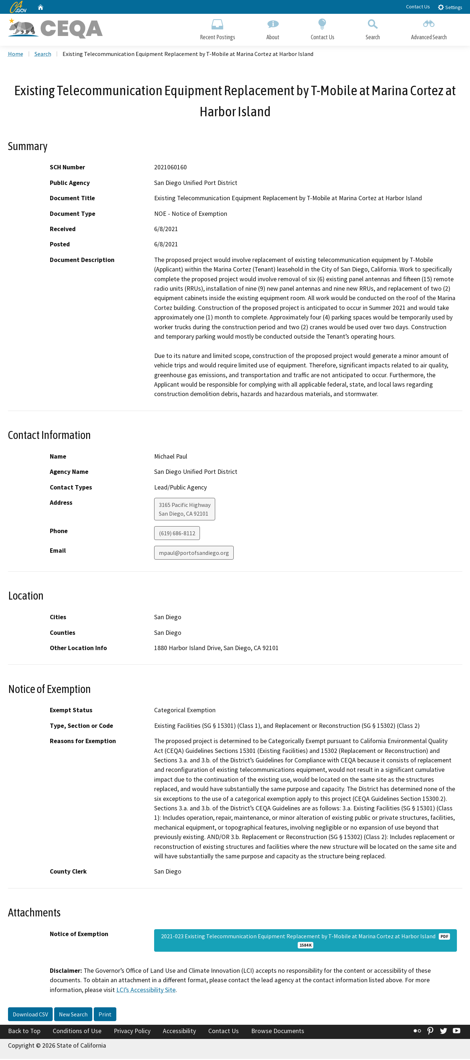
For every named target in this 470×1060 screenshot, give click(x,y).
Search (373, 28)
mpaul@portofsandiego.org (194, 553)
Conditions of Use (77, 1032)
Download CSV (30, 1015)
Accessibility (179, 1032)
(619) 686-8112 (177, 534)
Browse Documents (277, 1032)
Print (105, 1015)
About (273, 28)
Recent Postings (217, 28)
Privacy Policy (132, 1032)
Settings (450, 7)
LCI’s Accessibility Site (146, 991)
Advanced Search (429, 28)
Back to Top (24, 1032)
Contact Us (418, 6)
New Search (73, 1015)
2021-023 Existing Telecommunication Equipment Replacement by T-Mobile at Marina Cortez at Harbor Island (305, 942)
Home (15, 55)
